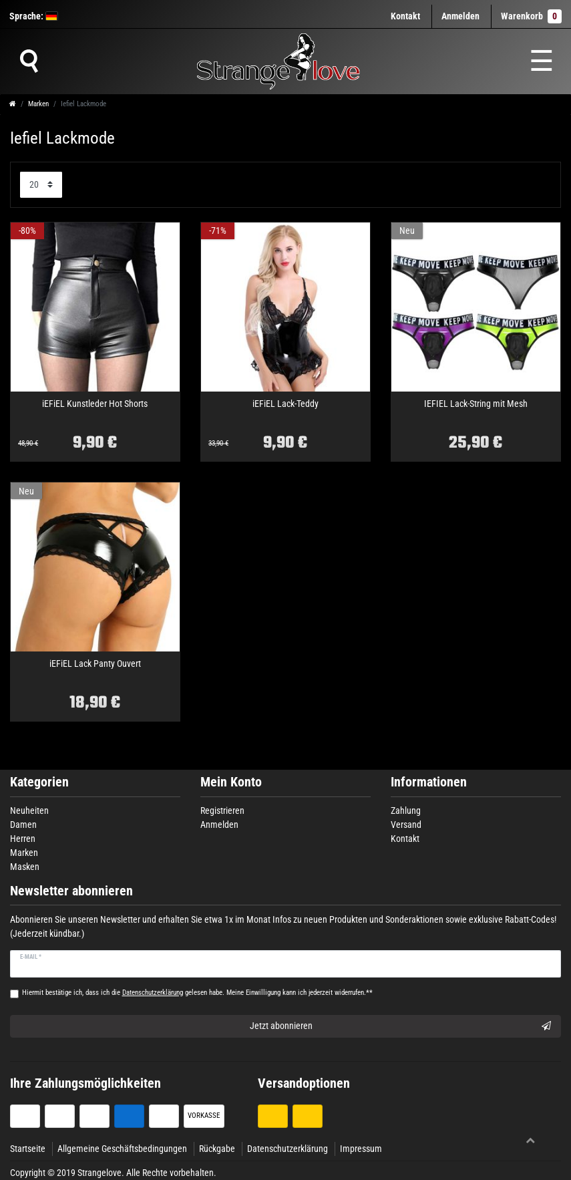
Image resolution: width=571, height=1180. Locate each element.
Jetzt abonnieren (401, 1026)
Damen (23, 824)
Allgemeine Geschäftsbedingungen (122, 1148)
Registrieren (222, 810)
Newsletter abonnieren (71, 891)
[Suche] (28, 61)
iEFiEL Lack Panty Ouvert (95, 664)
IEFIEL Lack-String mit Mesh (476, 404)
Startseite (27, 1148)
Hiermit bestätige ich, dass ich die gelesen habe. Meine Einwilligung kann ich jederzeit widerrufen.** (197, 992)
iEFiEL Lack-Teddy (285, 404)
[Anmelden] (460, 16)
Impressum (361, 1148)
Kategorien (39, 782)
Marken (38, 104)
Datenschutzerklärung (287, 1148)
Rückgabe (217, 1148)
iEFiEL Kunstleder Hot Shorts (95, 404)
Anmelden (219, 824)
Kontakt (405, 16)
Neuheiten (29, 810)
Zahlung (406, 810)
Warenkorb (531, 16)
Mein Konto (231, 782)
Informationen (429, 782)
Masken (24, 866)
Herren (22, 838)
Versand (406, 824)
